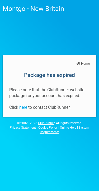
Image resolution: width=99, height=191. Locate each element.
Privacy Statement (23, 127)
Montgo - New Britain (33, 8)
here (23, 107)
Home (83, 64)
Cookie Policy (48, 127)
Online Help (68, 127)
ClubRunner (46, 123)
